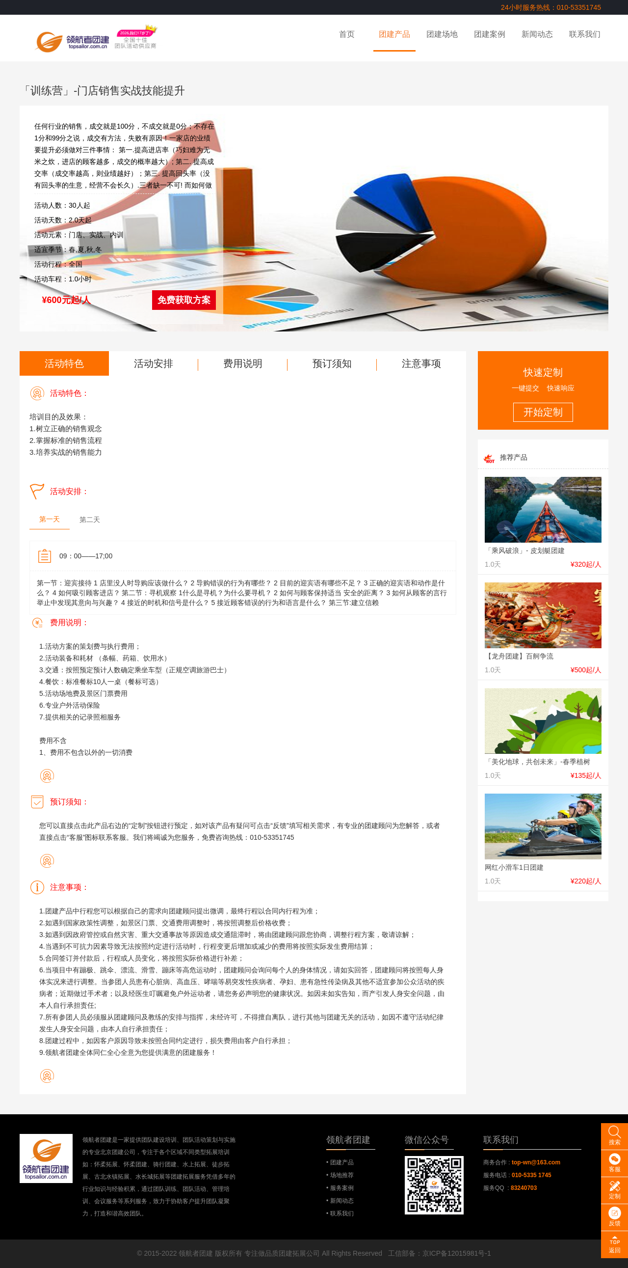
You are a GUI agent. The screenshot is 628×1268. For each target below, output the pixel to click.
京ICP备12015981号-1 (456, 1253)
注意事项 (421, 363)
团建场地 (442, 34)
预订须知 (332, 363)
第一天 (49, 519)
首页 (347, 34)
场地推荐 (342, 1175)
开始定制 (543, 412)
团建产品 (394, 34)
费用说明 (242, 363)
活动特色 (64, 363)
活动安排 (153, 363)
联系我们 (585, 34)
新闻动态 (537, 34)
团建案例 (489, 34)
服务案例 (342, 1188)
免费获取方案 (183, 300)
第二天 (89, 520)
